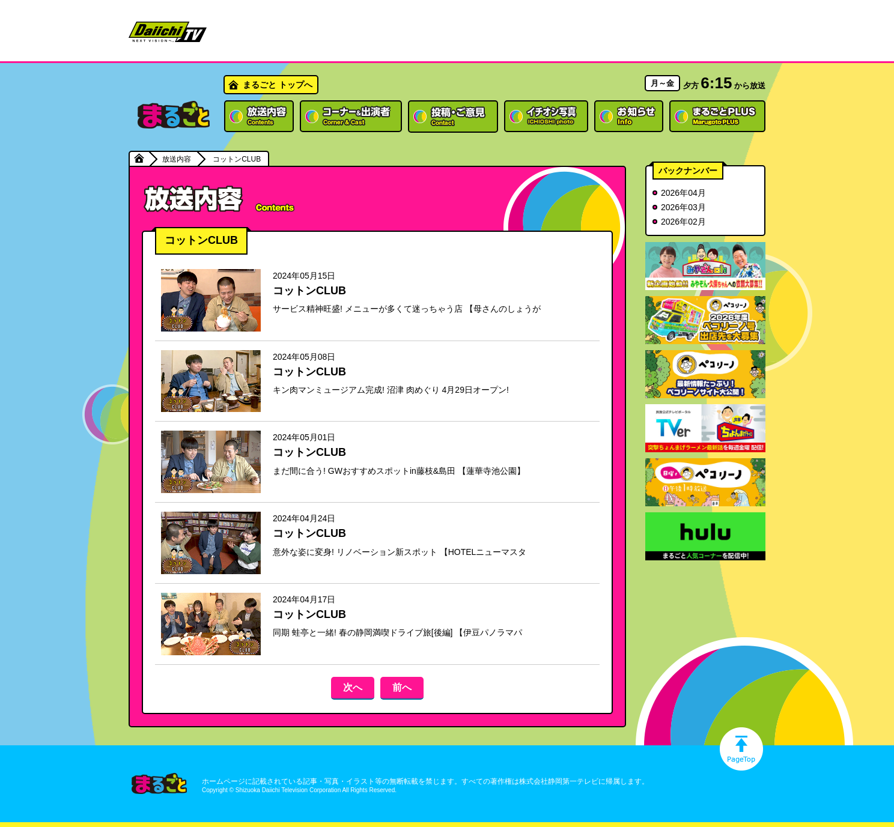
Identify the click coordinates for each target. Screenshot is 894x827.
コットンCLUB (309, 291)
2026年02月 (683, 221)
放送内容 (176, 159)
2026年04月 (683, 193)
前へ (402, 687)
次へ (352, 687)
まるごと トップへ (277, 84)
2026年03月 (683, 207)
